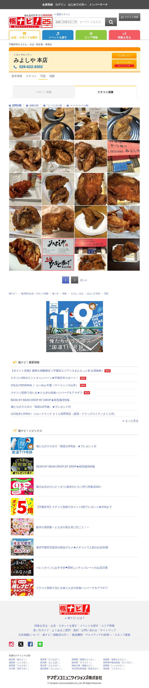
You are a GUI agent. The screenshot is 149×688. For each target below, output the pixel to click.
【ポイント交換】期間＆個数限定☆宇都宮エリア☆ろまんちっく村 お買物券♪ (57, 370)
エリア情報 (91, 35)
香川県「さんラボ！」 (50, 666)
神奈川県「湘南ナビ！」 (83, 666)
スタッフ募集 (122, 634)
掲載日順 (32, 105)
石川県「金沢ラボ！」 (19, 669)
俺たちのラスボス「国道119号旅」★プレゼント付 (41, 406)
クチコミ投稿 (129, 17)
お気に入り (124, 55)
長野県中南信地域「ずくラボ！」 (118, 663)
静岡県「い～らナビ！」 (114, 666)
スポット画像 (43, 92)
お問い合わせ (89, 630)
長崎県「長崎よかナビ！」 (115, 660)
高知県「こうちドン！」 (114, 669)
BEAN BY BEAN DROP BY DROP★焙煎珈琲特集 (40, 399)
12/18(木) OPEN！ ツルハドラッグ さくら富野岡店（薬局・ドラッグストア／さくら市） (63, 413)
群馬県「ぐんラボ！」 (19, 666)
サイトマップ (108, 630)
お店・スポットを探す (24, 35)
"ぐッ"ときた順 (52, 105)
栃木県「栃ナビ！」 (18, 660)
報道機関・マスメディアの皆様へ (92, 634)
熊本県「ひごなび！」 (50, 660)
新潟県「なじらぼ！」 (50, 663)
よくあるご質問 (61, 630)
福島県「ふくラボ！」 (19, 663)
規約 (76, 630)
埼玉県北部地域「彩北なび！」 (86, 669)
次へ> (83, 280)
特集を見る (124, 35)
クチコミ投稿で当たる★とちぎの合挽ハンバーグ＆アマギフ (46, 392)
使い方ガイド (41, 630)
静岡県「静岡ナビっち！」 (84, 660)
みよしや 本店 (31, 60)
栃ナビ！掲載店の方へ (56, 634)
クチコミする (124, 64)
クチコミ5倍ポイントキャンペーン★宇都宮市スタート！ (45, 377)
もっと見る (130, 420)
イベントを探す (57, 35)
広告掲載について (29, 634)
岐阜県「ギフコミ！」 (82, 663)
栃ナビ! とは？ (74, 617)
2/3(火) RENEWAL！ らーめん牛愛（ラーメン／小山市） (44, 385)
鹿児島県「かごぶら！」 (51, 669)
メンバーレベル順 (77, 105)
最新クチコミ (62, 14)
